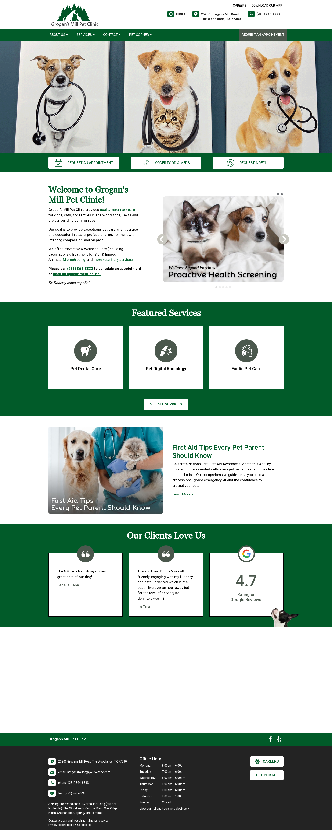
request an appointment (84, 163)
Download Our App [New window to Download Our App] (267, 5)
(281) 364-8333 (80, 268)
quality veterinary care (117, 209)
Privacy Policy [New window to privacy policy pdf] (56, 824)
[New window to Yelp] (279, 740)
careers (267, 761)
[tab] (216, 287)
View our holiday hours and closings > (164, 808)
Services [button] (85, 35)
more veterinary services (113, 260)
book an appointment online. (77, 274)
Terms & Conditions (79, 824)
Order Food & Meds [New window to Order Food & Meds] (166, 163)
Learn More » (182, 494)
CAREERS (239, 5)
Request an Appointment (263, 34)
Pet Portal (267, 775)
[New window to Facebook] (270, 740)
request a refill (248, 163)
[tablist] (223, 287)
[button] (278, 194)
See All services (166, 404)
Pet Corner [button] (140, 35)
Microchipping (74, 260)
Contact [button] (111, 35)
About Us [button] (59, 35)
